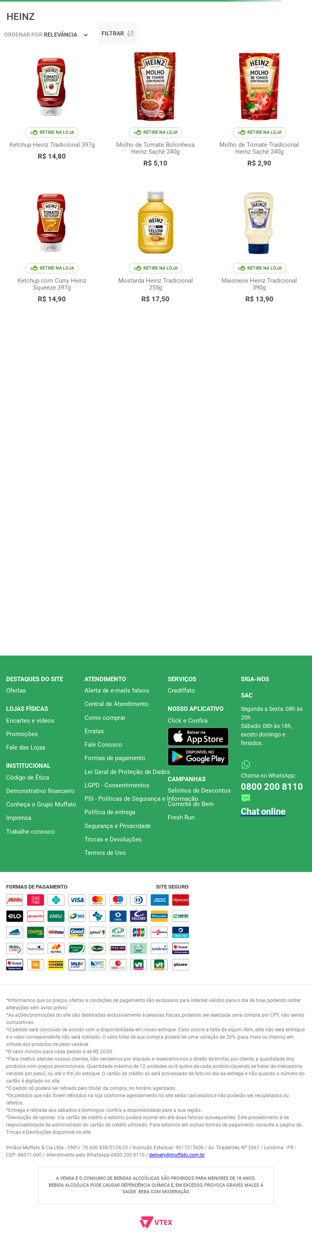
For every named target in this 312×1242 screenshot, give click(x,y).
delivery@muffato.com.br (177, 1155)
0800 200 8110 (272, 787)
